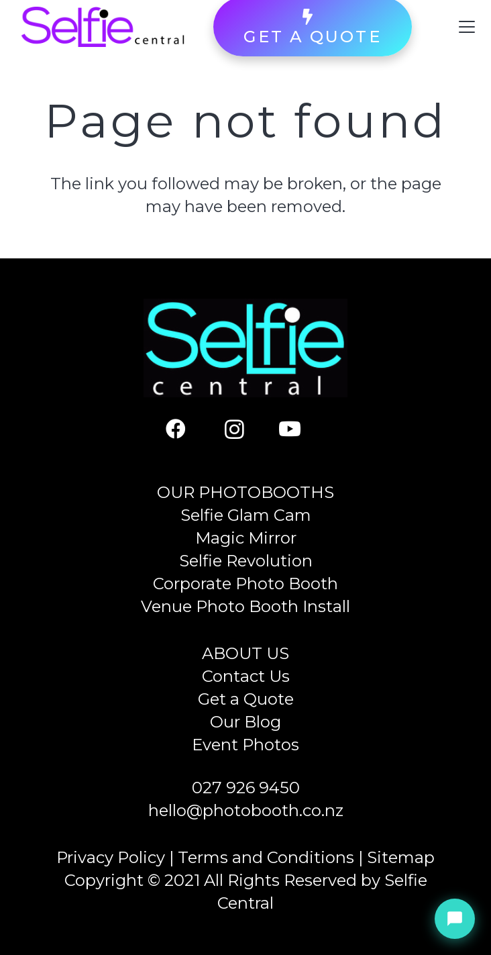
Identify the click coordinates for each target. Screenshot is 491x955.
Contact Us (246, 676)
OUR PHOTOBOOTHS (245, 492)
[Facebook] (189, 429)
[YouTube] (303, 429)
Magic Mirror (245, 538)
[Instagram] (246, 429)
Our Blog (245, 722)
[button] (467, 27)
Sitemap (401, 857)
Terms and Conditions (266, 857)
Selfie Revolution (246, 560)
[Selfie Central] (102, 27)
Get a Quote (246, 699)
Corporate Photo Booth (245, 583)
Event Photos (245, 744)
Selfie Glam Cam (245, 515)
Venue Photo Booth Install (245, 606)
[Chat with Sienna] (455, 919)
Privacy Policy (110, 857)
